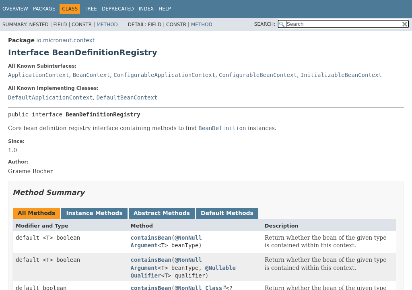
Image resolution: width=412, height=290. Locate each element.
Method (107, 24)
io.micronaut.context (65, 40)
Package (44, 9)
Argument (144, 245)
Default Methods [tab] (227, 213)
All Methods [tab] (36, 213)
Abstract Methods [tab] (162, 213)
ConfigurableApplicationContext (164, 75)
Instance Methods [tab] (94, 213)
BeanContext (91, 75)
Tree (90, 9)
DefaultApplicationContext (50, 97)
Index (146, 9)
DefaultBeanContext (127, 97)
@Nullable (220, 268)
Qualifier (146, 275)
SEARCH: (265, 24)
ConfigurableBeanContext (258, 75)
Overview (15, 9)
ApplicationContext (38, 75)
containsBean (151, 237)
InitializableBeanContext (341, 75)
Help (165, 9)
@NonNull (188, 237)
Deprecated (118, 9)
